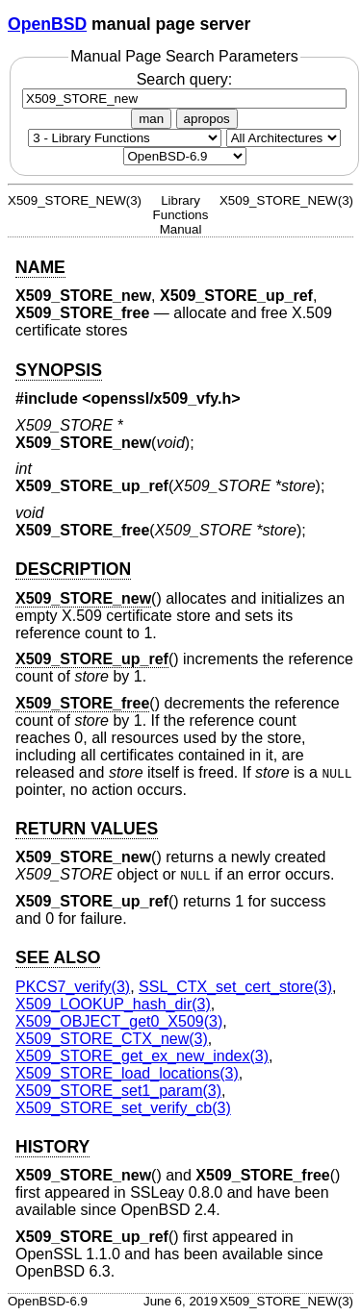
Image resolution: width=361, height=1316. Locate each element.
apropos (207, 119)
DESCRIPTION (73, 569)
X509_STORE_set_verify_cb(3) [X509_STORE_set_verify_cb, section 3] (123, 1108)
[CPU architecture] (283, 138)
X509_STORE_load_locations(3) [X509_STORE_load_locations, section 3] (127, 1073)
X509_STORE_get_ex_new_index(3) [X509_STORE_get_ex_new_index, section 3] (142, 1056)
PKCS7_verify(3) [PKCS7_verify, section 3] (72, 987)
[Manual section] (124, 138)
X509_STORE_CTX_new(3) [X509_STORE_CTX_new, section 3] (111, 1038)
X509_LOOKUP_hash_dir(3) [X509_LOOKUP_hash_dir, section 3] (113, 1004)
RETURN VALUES (86, 828)
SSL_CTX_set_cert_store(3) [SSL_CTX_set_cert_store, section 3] (235, 987)
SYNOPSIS (58, 370)
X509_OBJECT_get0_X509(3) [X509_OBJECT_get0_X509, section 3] (118, 1021)
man (151, 119)
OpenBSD (47, 24)
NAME (40, 267)
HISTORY (52, 1146)
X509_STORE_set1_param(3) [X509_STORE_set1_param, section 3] (118, 1090)
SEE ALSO (57, 957)
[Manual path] (184, 156)
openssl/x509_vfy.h (161, 398)
